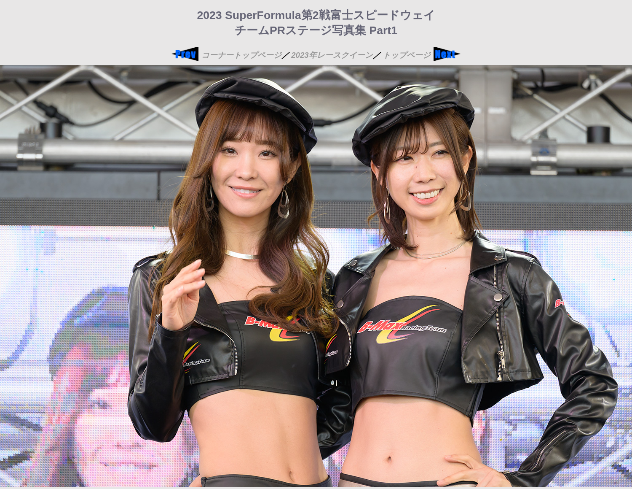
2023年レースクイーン (332, 55)
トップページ (407, 55)
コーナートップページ (241, 55)
